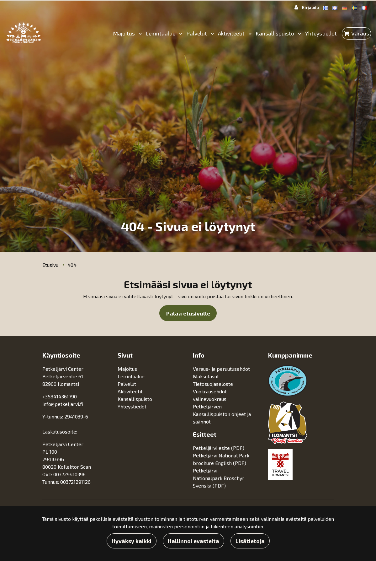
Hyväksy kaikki (131, 540)
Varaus (360, 33)
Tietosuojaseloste (213, 384)
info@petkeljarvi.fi (62, 404)
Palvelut (197, 33)
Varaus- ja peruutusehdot (221, 369)
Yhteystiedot (321, 33)
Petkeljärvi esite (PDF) (218, 448)
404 (72, 265)
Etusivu (51, 265)
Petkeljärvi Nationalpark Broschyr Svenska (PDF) (218, 477)
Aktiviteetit (232, 33)
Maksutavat (206, 376)
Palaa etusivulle (188, 313)
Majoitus (124, 33)
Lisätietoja (250, 540)
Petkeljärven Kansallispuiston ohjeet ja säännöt (222, 413)
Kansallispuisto (275, 33)
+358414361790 (59, 396)
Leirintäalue (161, 33)
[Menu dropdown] (139, 34)
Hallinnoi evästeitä (193, 540)
